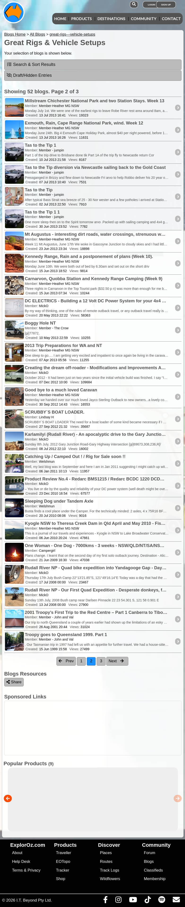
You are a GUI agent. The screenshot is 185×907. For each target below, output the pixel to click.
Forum (149, 853)
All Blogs (37, 34)
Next (116, 661)
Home (60, 18)
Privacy (34, 870)
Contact (171, 18)
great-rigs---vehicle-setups (72, 34)
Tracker (62, 870)
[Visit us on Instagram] (118, 900)
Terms (17, 870)
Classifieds (153, 870)
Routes (106, 861)
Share (14, 682)
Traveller (63, 853)
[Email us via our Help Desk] (176, 900)
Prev (66, 661)
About (17, 853)
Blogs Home (15, 34)
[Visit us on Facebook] (105, 900)
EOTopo (63, 861)
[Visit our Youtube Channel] (133, 900)
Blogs (149, 861)
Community (143, 18)
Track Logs (109, 870)
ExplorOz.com (27, 845)
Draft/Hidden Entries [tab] (29, 75)
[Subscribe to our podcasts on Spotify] (161, 900)
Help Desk (21, 861)
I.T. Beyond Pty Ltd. (34, 900)
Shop (60, 879)
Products (81, 18)
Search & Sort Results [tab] (31, 64)
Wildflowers (110, 879)
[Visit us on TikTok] (147, 900)
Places (106, 853)
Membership (154, 879)
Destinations (111, 18)
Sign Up (166, 4)
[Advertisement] (95, 728)
